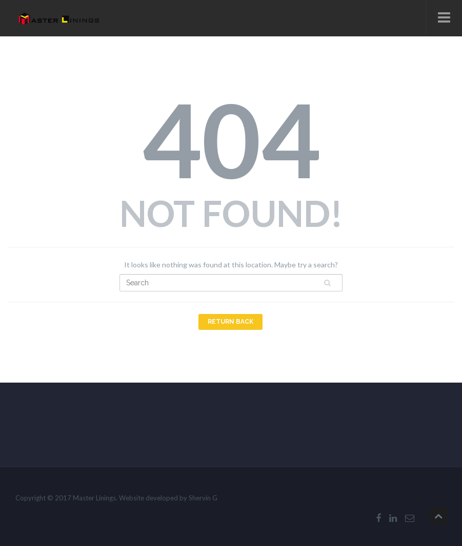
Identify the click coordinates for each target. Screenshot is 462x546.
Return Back (230, 321)
